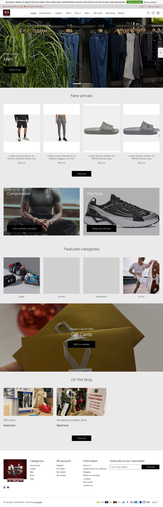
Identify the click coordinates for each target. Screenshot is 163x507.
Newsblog (110, 13)
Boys (32, 475)
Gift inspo (10, 420)
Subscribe (150, 467)
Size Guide (87, 482)
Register (60, 465)
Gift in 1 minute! (81, 344)
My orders (61, 469)
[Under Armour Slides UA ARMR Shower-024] (141, 128)
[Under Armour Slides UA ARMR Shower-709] (101, 128)
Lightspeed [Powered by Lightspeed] (38, 502)
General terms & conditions (94, 469)
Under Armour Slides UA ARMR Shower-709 (101, 157)
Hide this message (134, 2)
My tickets (61, 472)
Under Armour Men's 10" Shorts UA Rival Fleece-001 (21, 157)
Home (33, 13)
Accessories (35, 465)
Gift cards (97, 13)
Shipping (87, 472)
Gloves (61, 296)
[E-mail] (125, 467)
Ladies (33, 469)
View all (81, 173)
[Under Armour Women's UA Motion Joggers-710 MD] (61, 128)
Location (87, 479)
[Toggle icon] (148, 13)
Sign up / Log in (154, 7)
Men (32, 472)
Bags (21, 296)
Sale (32, 479)
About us (87, 465)
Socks (141, 296)
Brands (121, 13)
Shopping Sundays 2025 (72, 420)
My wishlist (61, 475)
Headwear (101, 296)
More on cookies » (150, 2)
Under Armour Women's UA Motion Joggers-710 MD (61, 157)
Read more (9, 425)
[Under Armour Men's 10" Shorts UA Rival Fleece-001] (22, 128)
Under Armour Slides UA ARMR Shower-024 (141, 157)
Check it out (15, 69)
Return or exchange (91, 475)
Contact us (88, 485)
